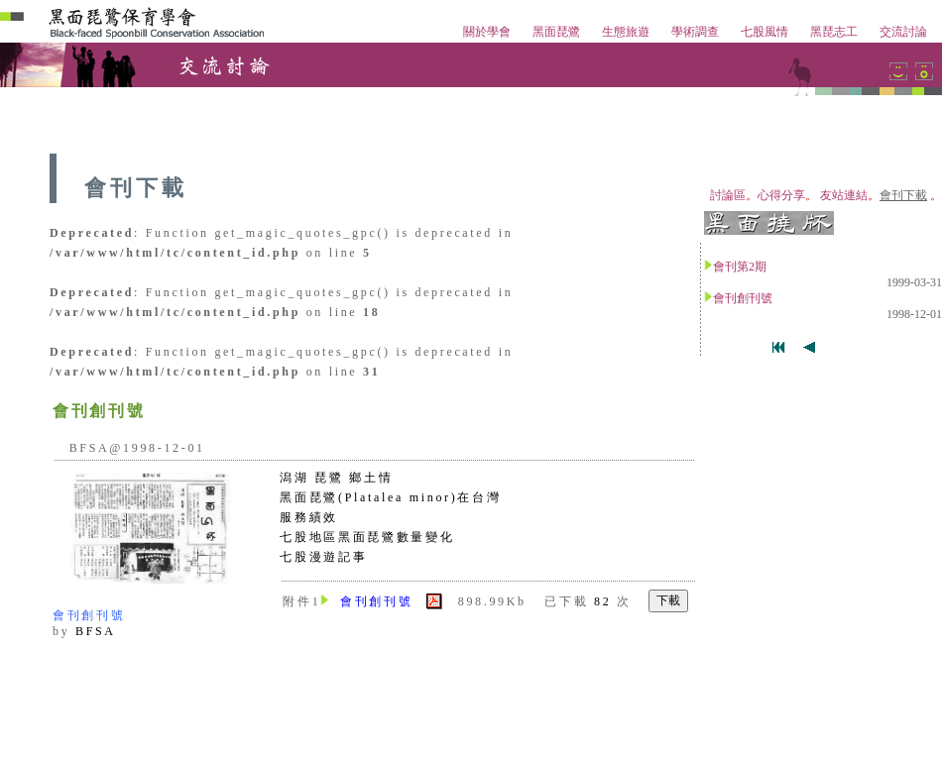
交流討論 (903, 32)
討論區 (728, 195)
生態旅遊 (625, 32)
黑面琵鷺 (556, 32)
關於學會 (487, 32)
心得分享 (781, 195)
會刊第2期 (739, 266)
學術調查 (695, 32)
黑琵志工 (834, 32)
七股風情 (764, 32)
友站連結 (844, 195)
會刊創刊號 (742, 298)
